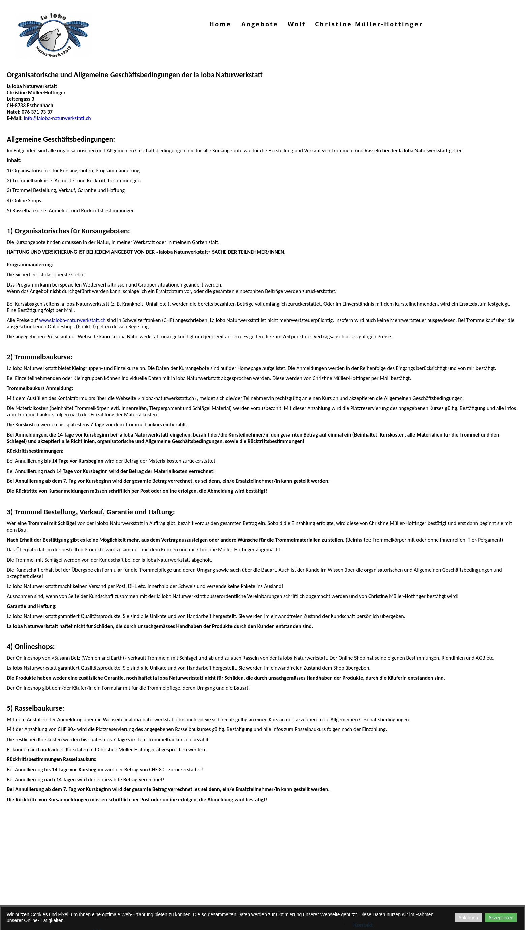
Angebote (259, 24)
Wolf (297, 24)
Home (220, 24)
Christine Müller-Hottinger (369, 24)
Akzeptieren (500, 917)
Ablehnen (468, 917)
